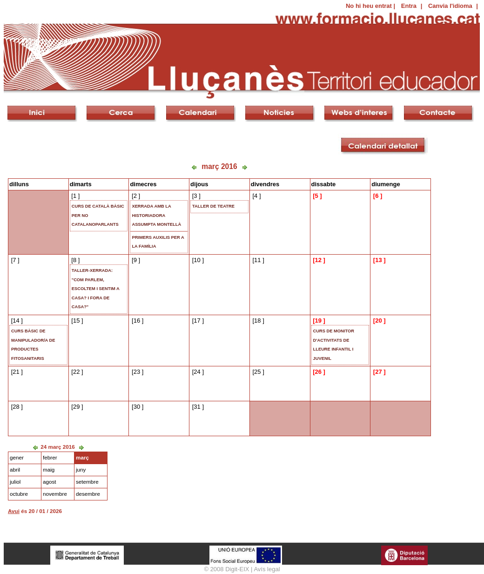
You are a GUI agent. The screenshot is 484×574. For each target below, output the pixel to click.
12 (318, 260)
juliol (15, 482)
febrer (50, 457)
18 (257, 320)
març (82, 457)
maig (48, 469)
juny (81, 469)
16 (137, 320)
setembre (87, 482)
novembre (55, 494)
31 (197, 406)
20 (378, 320)
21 (16, 371)
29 (76, 406)
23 (137, 371)
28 (16, 406)
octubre (19, 494)
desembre (88, 494)
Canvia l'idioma (450, 5)
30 (137, 406)
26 (318, 371)
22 (76, 371)
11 (257, 260)
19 (318, 320)
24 (197, 371)
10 (197, 260)
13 (378, 260)
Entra (409, 5)
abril (15, 469)
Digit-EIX (237, 569)
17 (197, 320)
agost (49, 482)
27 (378, 371)
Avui (14, 511)
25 (257, 371)
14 (16, 320)
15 (76, 320)
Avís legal (267, 569)
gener (17, 457)
